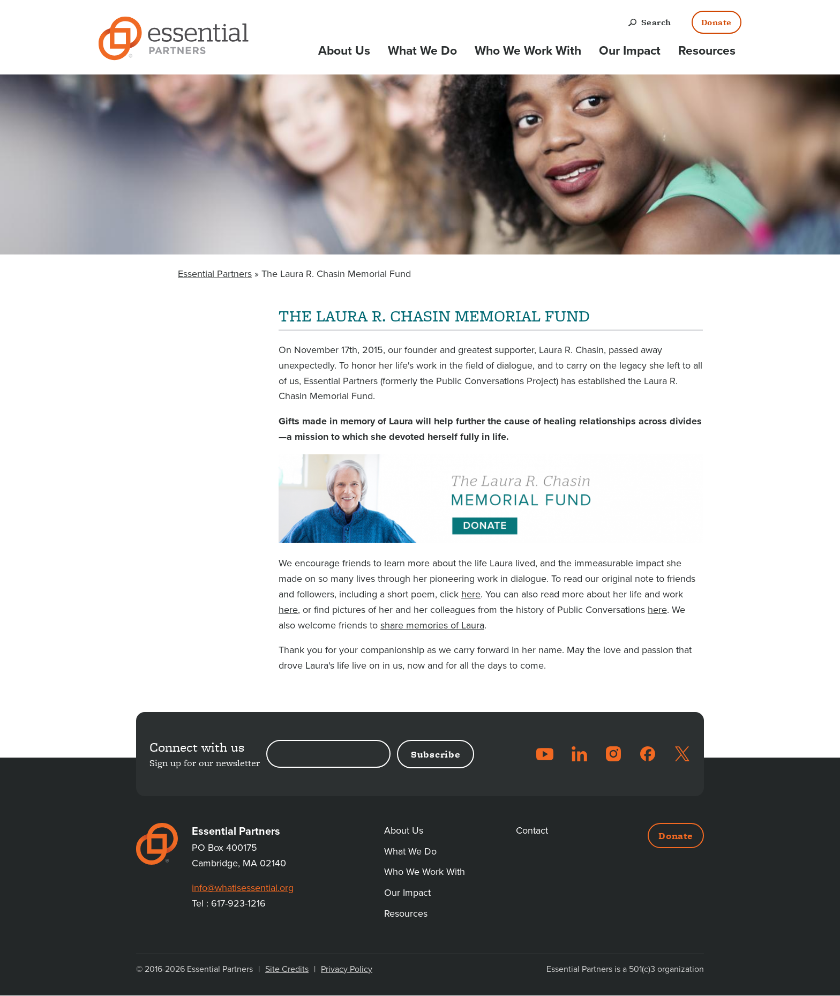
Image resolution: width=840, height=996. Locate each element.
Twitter (682, 753)
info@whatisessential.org (243, 888)
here (471, 594)
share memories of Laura (432, 625)
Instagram (613, 753)
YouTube (544, 753)
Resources (707, 50)
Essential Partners (215, 274)
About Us (344, 50)
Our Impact (630, 50)
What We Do (422, 50)
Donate (716, 22)
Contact (532, 830)
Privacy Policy (346, 969)
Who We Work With (528, 50)
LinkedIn (579, 753)
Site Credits (287, 969)
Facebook (647, 753)
